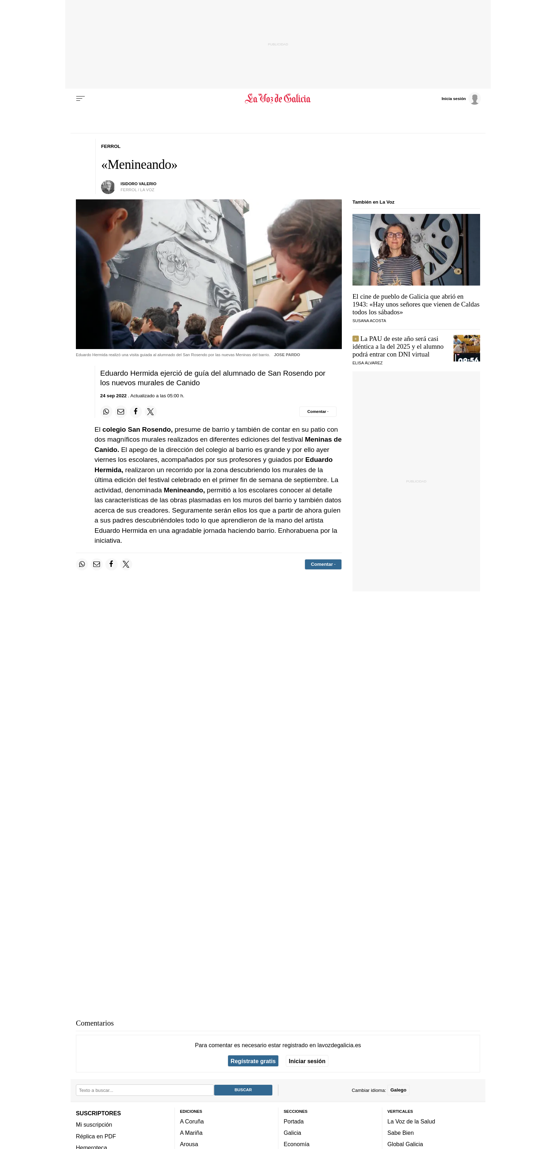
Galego (398, 1090)
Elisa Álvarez (367, 363)
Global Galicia (405, 1144)
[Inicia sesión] (461, 98)
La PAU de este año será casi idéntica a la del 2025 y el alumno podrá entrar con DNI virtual (398, 346)
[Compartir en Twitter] (151, 411)
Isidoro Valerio (138, 184)
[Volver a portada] (278, 99)
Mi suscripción (94, 1125)
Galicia (292, 1133)
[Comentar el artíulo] (318, 411)
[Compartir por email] (121, 411)
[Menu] (80, 99)
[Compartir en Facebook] (136, 411)
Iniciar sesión (307, 1061)
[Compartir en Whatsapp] (106, 411)
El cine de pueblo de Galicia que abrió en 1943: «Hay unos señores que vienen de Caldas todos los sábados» (415, 304)
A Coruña (192, 1121)
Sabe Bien (401, 1133)
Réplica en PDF (96, 1136)
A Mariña (191, 1133)
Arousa (189, 1144)
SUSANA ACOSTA (369, 321)
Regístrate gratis (253, 1061)
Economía (297, 1144)
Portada (294, 1121)
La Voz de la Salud (411, 1121)
